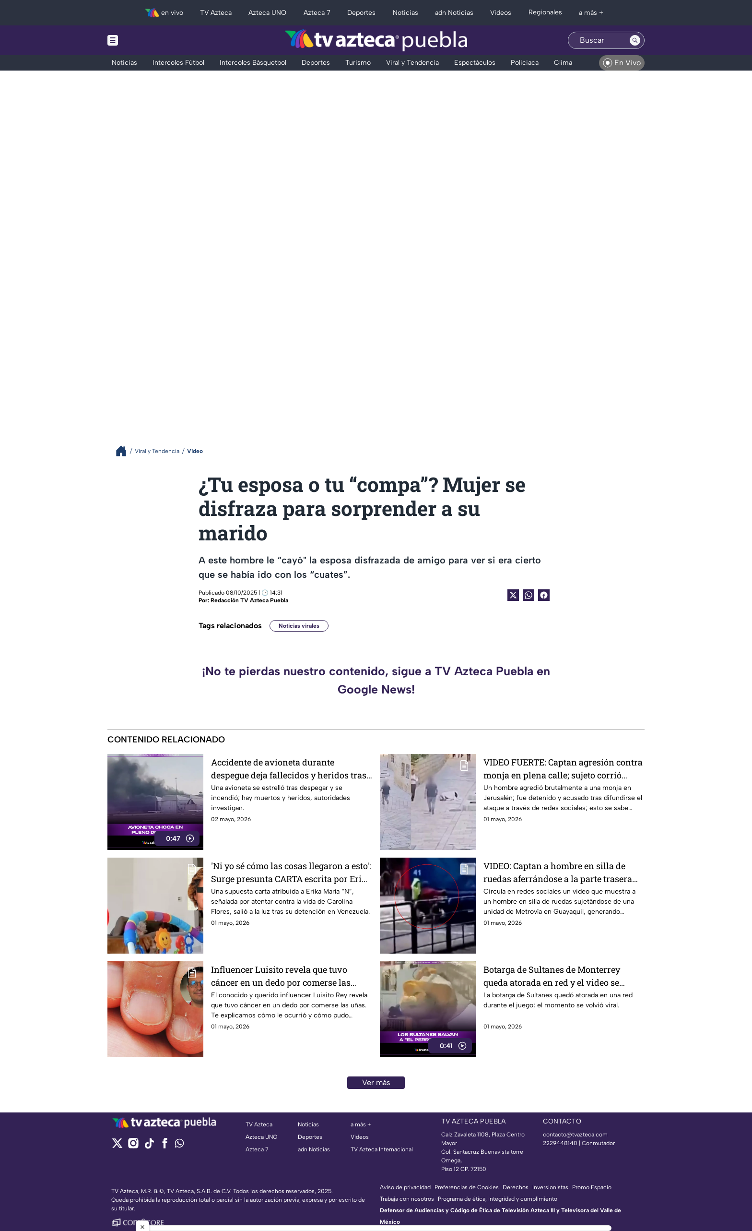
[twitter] (117, 1146)
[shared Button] (528, 595)
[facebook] (165, 1146)
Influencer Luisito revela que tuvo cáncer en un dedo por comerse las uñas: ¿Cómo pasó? (281, 976)
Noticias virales (299, 625)
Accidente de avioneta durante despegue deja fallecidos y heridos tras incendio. (288, 768)
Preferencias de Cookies (467, 1187)
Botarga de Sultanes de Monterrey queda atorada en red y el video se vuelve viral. (551, 976)
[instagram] (133, 1146)
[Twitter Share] (513, 595)
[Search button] (635, 40)
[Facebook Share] (544, 595)
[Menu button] (145, 40)
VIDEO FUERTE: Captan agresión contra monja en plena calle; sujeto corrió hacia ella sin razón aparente (563, 768)
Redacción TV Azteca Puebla (249, 600)
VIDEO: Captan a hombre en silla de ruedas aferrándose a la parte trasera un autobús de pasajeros (557, 872)
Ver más (376, 1082)
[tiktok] (149, 1146)
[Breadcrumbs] (125, 451)
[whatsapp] (179, 1145)
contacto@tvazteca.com (575, 1134)
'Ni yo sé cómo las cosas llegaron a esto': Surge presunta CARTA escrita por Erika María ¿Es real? (291, 872)
